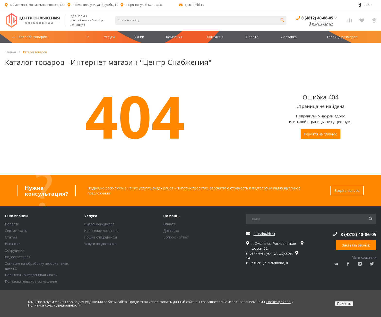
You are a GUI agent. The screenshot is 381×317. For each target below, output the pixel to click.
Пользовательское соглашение (31, 281)
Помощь (171, 216)
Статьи (11, 237)
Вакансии (12, 243)
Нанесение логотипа (101, 230)
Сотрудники (14, 250)
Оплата (169, 224)
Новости (12, 224)
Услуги (90, 216)
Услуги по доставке (100, 243)
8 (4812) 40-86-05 (317, 18)
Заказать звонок (356, 245)
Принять (344, 303)
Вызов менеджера (99, 224)
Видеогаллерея (17, 257)
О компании (16, 216)
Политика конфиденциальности (31, 275)
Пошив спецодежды (100, 237)
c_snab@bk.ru (194, 5)
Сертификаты (16, 230)
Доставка (171, 230)
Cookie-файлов (278, 301)
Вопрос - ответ (176, 237)
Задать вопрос (347, 190)
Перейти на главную (320, 134)
